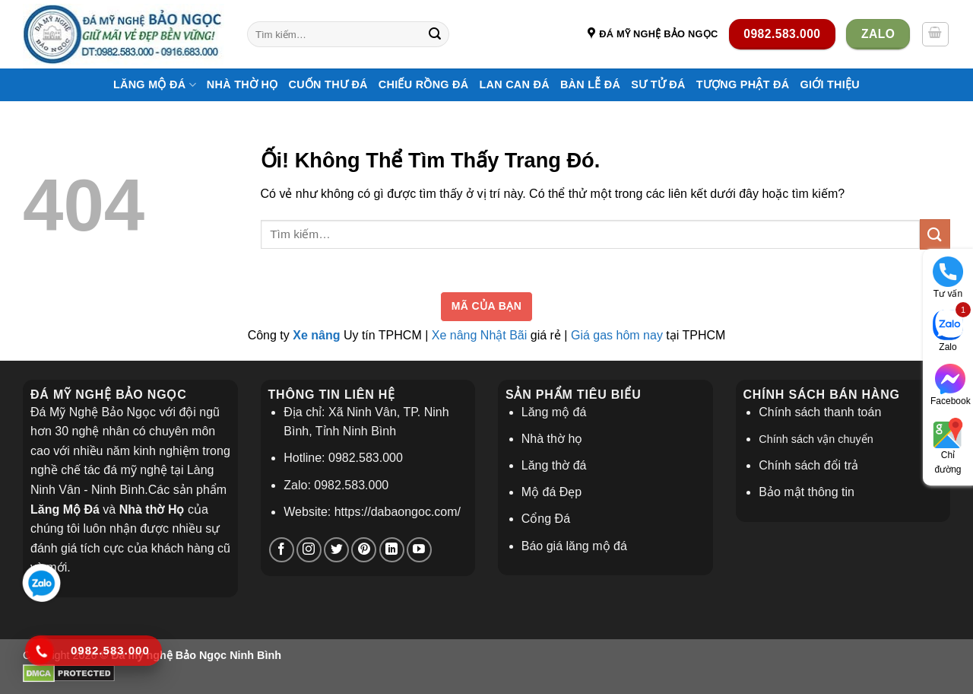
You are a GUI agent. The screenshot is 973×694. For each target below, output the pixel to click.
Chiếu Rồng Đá (424, 84)
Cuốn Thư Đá (327, 84)
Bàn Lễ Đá (590, 84)
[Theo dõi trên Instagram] (309, 549)
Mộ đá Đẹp (551, 491)
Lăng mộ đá (554, 412)
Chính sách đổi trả (808, 465)
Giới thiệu (830, 84)
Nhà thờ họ (242, 84)
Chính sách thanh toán (820, 412)
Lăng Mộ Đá (154, 85)
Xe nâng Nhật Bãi (480, 335)
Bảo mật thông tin (806, 491)
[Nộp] (435, 34)
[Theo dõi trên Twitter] (336, 549)
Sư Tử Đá (658, 84)
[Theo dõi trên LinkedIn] (391, 549)
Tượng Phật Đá (743, 84)
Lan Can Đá (514, 84)
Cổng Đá (545, 518)
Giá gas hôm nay (617, 335)
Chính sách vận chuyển (816, 439)
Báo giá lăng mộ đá (574, 546)
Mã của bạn (487, 306)
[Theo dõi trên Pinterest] (363, 549)
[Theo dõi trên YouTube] (419, 549)
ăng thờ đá (557, 465)
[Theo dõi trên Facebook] (281, 549)
